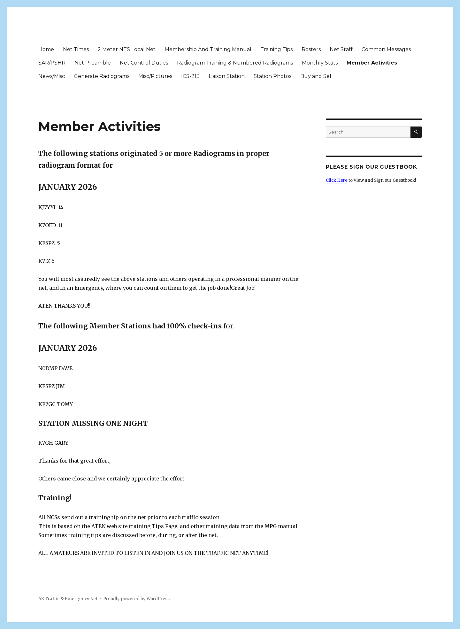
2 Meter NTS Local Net (127, 49)
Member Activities (372, 63)
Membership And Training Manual (208, 49)
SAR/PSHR (51, 63)
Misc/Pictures (155, 76)
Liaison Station (227, 76)
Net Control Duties (144, 63)
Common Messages (386, 49)
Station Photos (272, 76)
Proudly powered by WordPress (136, 599)
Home (46, 49)
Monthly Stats (320, 63)
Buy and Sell (316, 76)
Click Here (337, 180)
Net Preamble (92, 63)
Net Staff (341, 49)
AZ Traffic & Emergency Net (67, 599)
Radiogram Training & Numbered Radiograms (235, 63)
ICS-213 (190, 76)
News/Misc (51, 76)
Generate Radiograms (101, 76)
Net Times (76, 49)
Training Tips (276, 49)
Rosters (311, 49)
